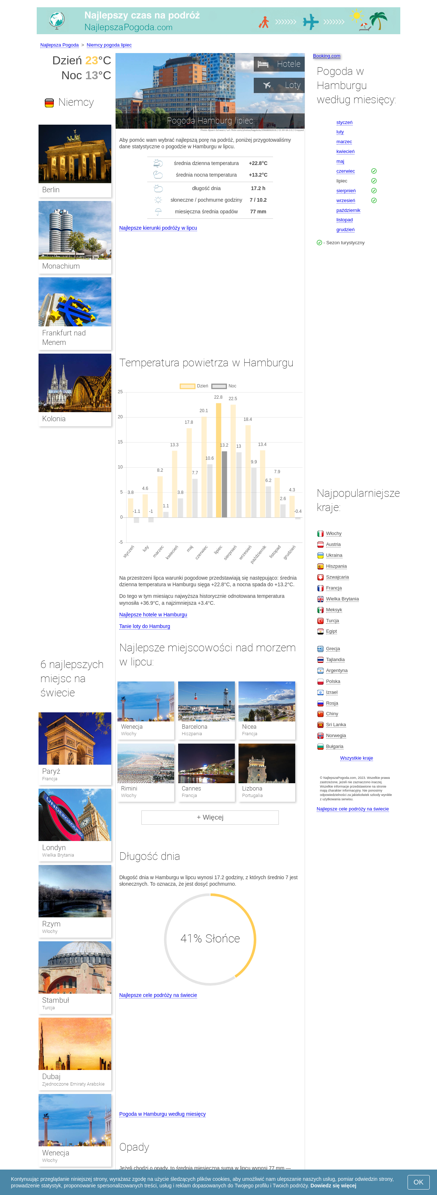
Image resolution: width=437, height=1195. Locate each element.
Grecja (333, 648)
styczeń (345, 122)
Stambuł (55, 1000)
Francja (49, 778)
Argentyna (337, 670)
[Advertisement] (210, 287)
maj (340, 161)
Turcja (48, 1007)
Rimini (129, 788)
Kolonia (54, 418)
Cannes (191, 788)
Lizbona (252, 788)
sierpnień (346, 190)
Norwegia (336, 735)
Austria (333, 544)
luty (340, 131)
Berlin (51, 189)
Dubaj (51, 1076)
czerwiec (346, 171)
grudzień (346, 229)
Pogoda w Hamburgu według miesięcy (162, 1114)
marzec (344, 141)
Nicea (249, 726)
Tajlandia (335, 659)
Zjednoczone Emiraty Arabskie (73, 1084)
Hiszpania (336, 566)
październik (349, 210)
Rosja (332, 703)
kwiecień (346, 151)
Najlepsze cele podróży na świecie (158, 995)
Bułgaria (335, 746)
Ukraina (334, 555)
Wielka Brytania (58, 855)
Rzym (51, 924)
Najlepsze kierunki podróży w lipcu (158, 228)
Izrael (332, 692)
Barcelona (195, 726)
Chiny (332, 713)
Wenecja (132, 726)
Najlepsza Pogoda (59, 45)
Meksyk (334, 609)
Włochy (49, 931)
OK (419, 1182)
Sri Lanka (336, 724)
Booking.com (326, 56)
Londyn (54, 847)
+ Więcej (210, 817)
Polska (333, 681)
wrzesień (346, 200)
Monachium (61, 266)
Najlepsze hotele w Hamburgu (153, 614)
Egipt (331, 631)
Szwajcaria (337, 577)
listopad (345, 219)
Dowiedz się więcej (333, 1185)
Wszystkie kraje (356, 758)
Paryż (51, 771)
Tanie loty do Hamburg (144, 626)
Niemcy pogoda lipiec (109, 45)
